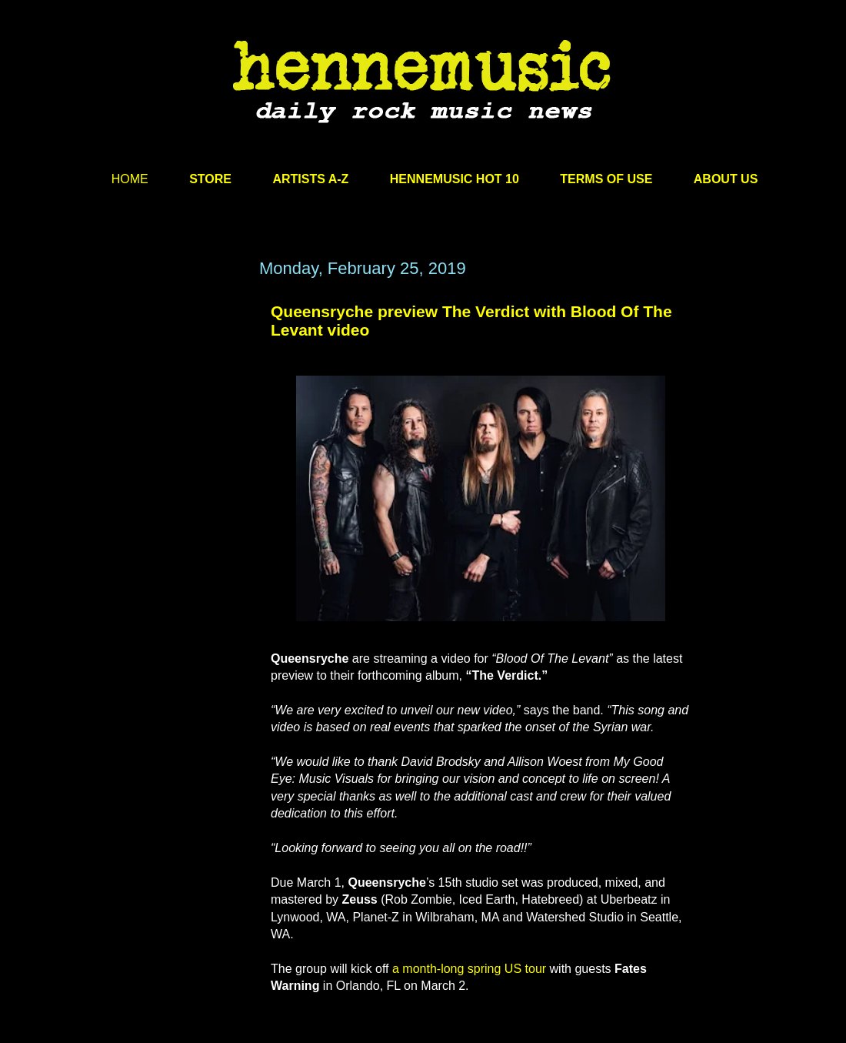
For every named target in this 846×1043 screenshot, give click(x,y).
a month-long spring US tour (469, 968)
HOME (130, 179)
